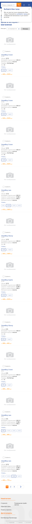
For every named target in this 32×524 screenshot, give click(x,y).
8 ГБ (3, 205)
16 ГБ (8, 430)
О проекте (4, 503)
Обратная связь (6, 506)
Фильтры (25, 29)
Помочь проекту (6, 510)
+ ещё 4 (10, 295)
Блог (2, 518)
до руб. (7, 74)
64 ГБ (19, 205)
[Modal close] (28, 9)
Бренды (6, 518)
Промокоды (13, 518)
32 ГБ (14, 205)
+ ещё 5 (10, 70)
